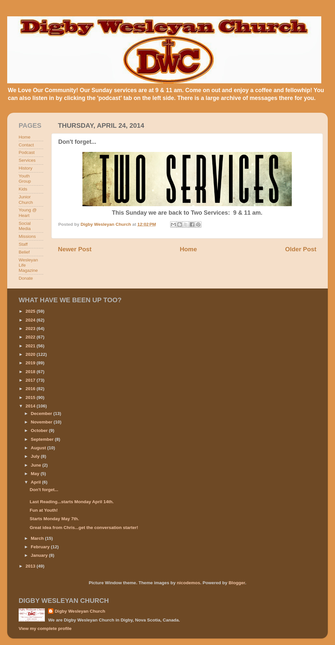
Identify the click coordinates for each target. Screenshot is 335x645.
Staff (23, 244)
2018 (31, 371)
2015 (31, 397)
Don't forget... (44, 489)
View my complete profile (45, 628)
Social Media (25, 226)
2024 (31, 320)
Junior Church (26, 199)
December (42, 413)
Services (27, 160)
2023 (31, 328)
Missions (27, 236)
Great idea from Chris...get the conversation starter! (84, 527)
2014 (31, 406)
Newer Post (75, 249)
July (36, 456)
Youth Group (25, 179)
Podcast (27, 152)
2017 (31, 380)
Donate (26, 278)
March (38, 538)
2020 (31, 354)
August (39, 447)
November (42, 422)
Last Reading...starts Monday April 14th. (72, 501)
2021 (31, 345)
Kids (23, 189)
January (40, 555)
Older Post (300, 249)
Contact (26, 144)
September (43, 439)
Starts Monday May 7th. (54, 518)
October (40, 430)
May (36, 473)
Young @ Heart (28, 212)
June (36, 465)
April (36, 482)
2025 (31, 311)
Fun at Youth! (44, 510)
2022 (31, 337)
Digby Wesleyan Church (80, 611)
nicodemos (188, 582)
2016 (31, 388)
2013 (31, 566)
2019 (31, 362)
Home (188, 249)
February (41, 546)
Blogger (237, 582)
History (25, 168)
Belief (24, 252)
